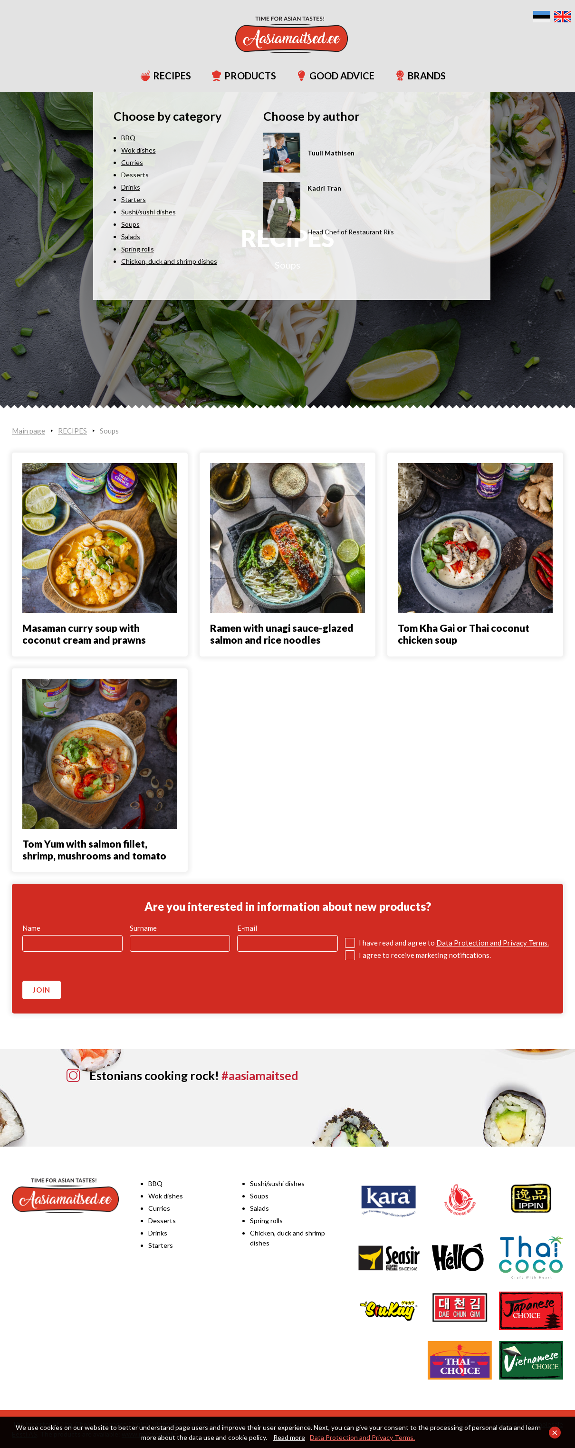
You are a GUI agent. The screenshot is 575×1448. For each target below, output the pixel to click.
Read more (289, 1437)
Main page (28, 430)
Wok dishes (165, 1196)
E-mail (247, 928)
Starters (160, 1245)
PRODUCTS (239, 75)
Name (31, 928)
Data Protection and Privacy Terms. (362, 1437)
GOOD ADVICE (331, 75)
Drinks (157, 1233)
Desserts (162, 1220)
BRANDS (416, 75)
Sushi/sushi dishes (277, 1183)
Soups (287, 264)
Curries (159, 1208)
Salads (259, 1208)
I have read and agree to (454, 942)
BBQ (155, 1183)
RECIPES (161, 75)
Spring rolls (266, 1220)
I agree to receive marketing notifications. (425, 955)
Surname (143, 928)
